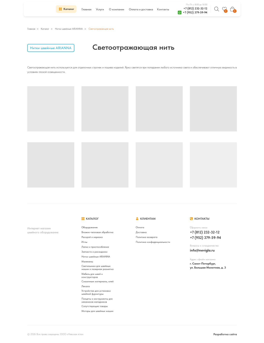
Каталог (45, 28)
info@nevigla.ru (202, 250)
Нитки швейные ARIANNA (69, 28)
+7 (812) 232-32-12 (195, 8)
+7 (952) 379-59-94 (195, 12)
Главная (31, 28)
